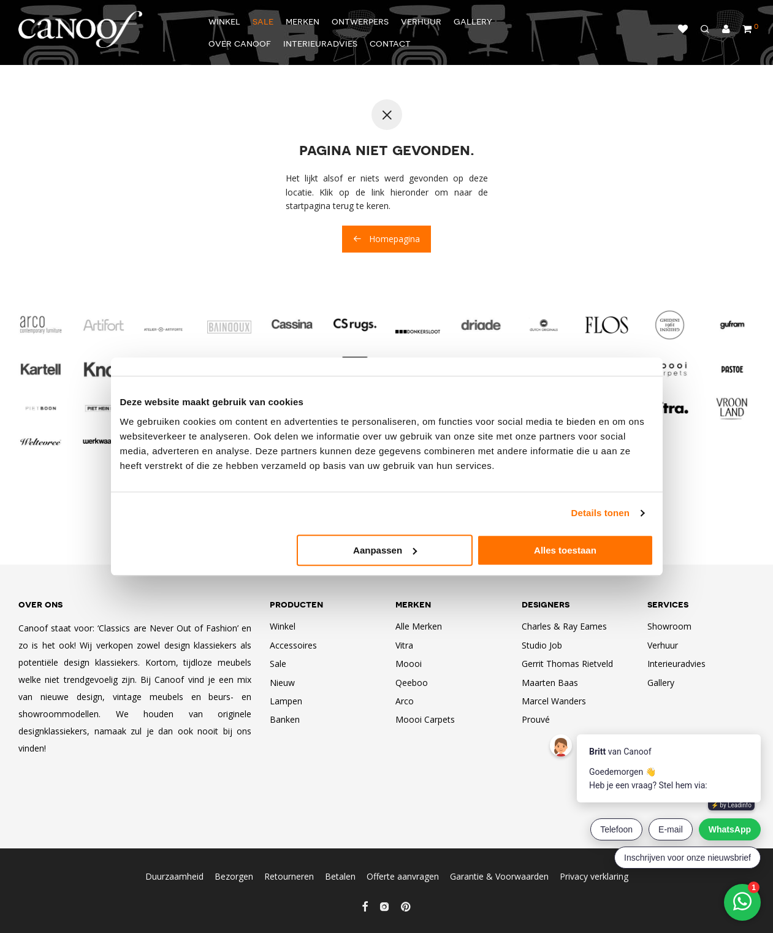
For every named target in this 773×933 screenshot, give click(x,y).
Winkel (224, 21)
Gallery (473, 21)
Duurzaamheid (174, 876)
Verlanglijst (683, 29)
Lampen (286, 701)
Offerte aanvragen (403, 876)
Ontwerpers (360, 21)
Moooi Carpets (425, 719)
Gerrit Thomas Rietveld (567, 663)
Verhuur (421, 21)
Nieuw (282, 682)
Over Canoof (239, 43)
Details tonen (600, 513)
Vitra (404, 645)
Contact (390, 43)
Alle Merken (418, 626)
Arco (404, 701)
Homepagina (386, 239)
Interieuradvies (320, 43)
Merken (302, 21)
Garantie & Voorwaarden (499, 876)
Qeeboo (411, 682)
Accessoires (293, 645)
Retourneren (289, 876)
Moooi (408, 663)
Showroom (669, 626)
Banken (285, 719)
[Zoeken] (705, 29)
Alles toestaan (565, 550)
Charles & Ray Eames (564, 626)
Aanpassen (385, 550)
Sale (263, 21)
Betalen (340, 876)
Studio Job (542, 645)
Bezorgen (234, 876)
